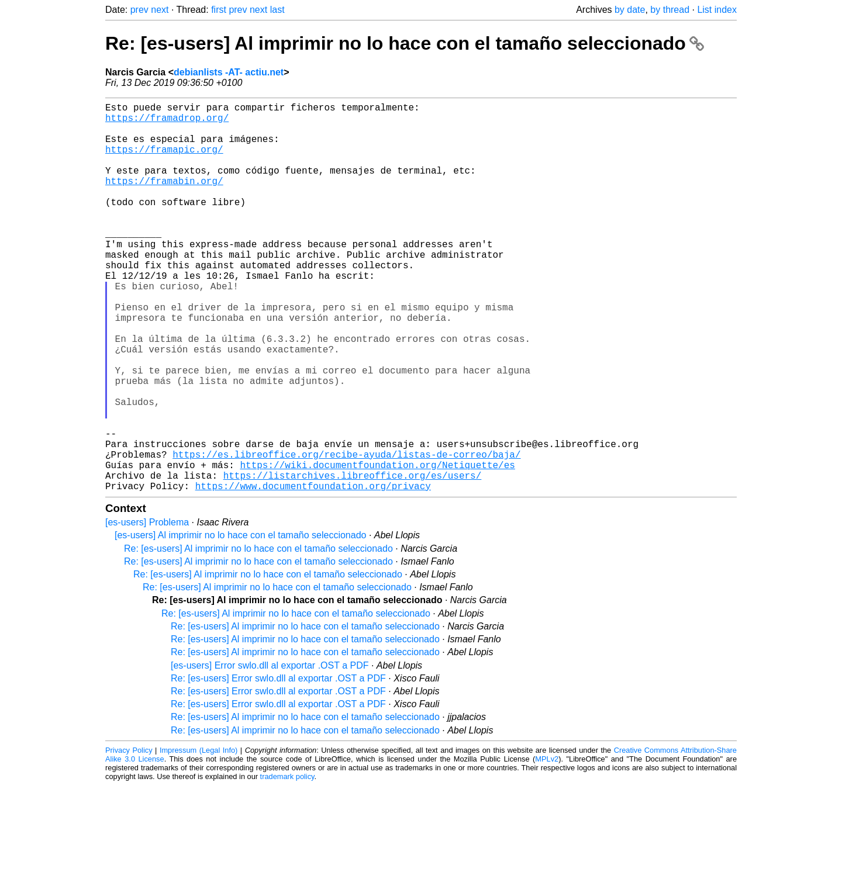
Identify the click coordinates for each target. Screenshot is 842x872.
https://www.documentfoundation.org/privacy (313, 572)
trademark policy (287, 863)
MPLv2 (546, 845)
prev (139, 10)
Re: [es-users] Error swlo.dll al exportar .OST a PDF (278, 765)
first (218, 10)
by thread (669, 10)
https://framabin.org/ (164, 199)
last (277, 10)
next (159, 10)
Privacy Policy (129, 836)
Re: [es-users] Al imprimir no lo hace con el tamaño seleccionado (404, 43)
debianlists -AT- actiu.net (229, 72)
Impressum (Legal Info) (198, 836)
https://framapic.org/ (164, 160)
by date (630, 10)
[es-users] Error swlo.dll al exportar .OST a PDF (269, 752)
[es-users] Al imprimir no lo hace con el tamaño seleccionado (240, 622)
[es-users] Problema (147, 609)
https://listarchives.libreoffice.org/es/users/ (352, 559)
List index (717, 10)
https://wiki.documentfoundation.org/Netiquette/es (377, 546)
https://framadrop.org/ (167, 122)
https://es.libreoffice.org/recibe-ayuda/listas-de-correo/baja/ (346, 533)
